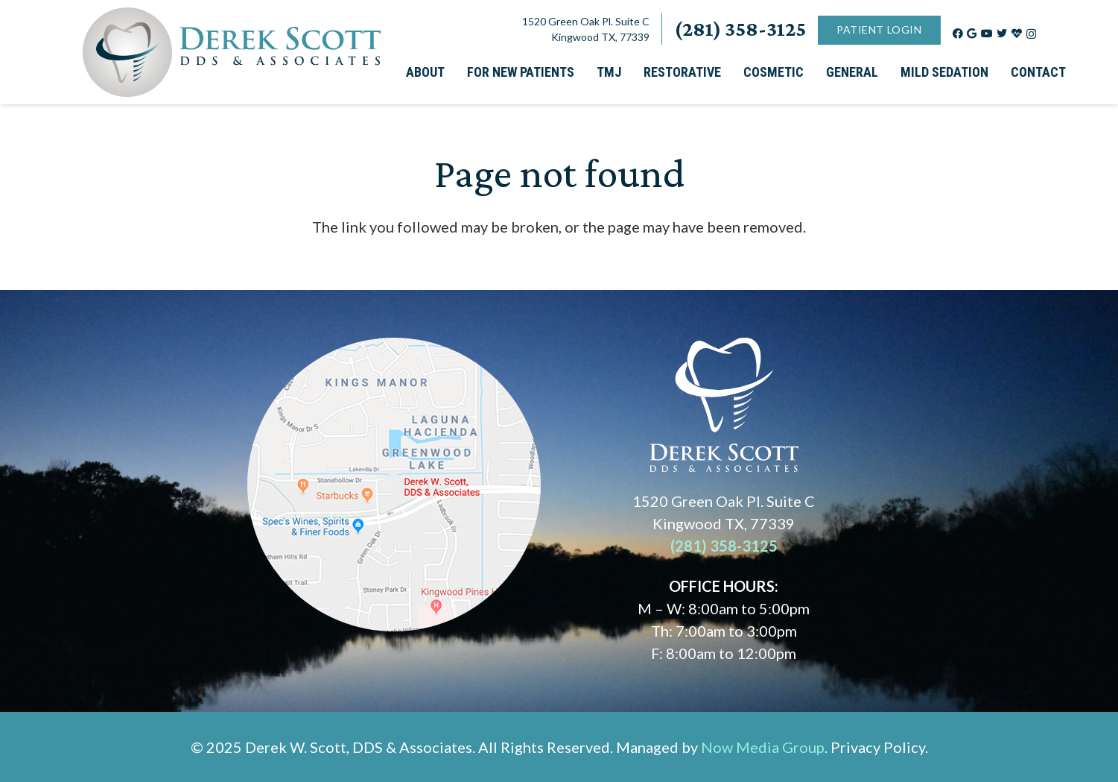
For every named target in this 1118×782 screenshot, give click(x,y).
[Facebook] (958, 33)
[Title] (1016, 33)
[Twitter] (1002, 33)
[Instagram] (1031, 34)
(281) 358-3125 (724, 546)
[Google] (971, 33)
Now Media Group (763, 747)
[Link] (232, 52)
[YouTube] (987, 33)
